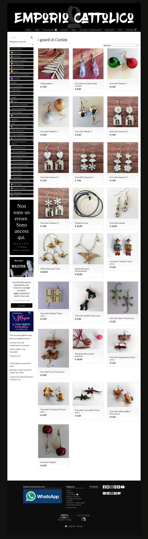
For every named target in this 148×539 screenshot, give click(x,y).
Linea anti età (18, 159)
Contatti (64, 30)
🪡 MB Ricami (16, 192)
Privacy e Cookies (73, 496)
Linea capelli (17, 174)
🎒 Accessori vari (17, 67)
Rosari (14, 82)
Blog (74, 30)
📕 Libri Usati (16, 56)
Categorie (70, 492)
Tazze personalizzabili (19, 105)
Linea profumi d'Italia (20, 166)
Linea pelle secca (19, 147)
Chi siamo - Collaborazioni (90, 30)
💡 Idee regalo (16, 185)
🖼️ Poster (14, 71)
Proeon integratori (18, 134)
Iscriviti (21, 305)
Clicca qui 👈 (15, 355)
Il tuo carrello (50, 30)
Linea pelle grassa (19, 151)
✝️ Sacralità (15, 79)
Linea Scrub (17, 170)
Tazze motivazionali (19, 108)
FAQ (120, 30)
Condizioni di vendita (73, 498)
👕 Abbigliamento (17, 64)
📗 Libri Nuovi (16, 52)
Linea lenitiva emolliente (21, 162)
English (72, 526)
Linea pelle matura (19, 155)
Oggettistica (16, 90)
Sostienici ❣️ (131, 30)
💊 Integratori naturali (19, 127)
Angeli (14, 97)
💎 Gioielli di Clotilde (18, 188)
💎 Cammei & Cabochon (20, 116)
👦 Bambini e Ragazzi (18, 60)
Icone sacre (16, 93)
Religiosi (14, 119)
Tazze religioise (17, 112)
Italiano (80, 526)
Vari (13, 123)
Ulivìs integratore (18, 131)
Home (28, 30)
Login (37, 30)
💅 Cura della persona (19, 138)
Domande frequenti (73, 505)
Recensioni (109, 30)
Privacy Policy (71, 507)
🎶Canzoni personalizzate (20, 75)
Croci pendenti (17, 86)
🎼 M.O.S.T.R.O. (16, 49)
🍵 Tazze (14, 101)
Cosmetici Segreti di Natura (19, 143)
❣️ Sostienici (15, 196)
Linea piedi (17, 177)
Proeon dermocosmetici (21, 181)
